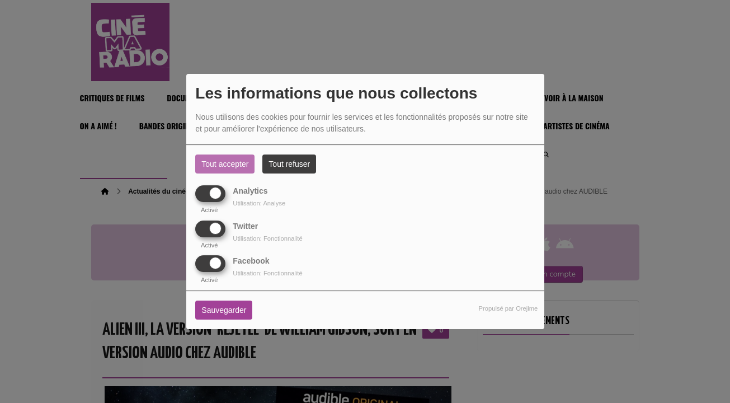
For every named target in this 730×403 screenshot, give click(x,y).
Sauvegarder (223, 310)
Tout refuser (289, 164)
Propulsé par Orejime (508, 308)
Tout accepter (224, 164)
